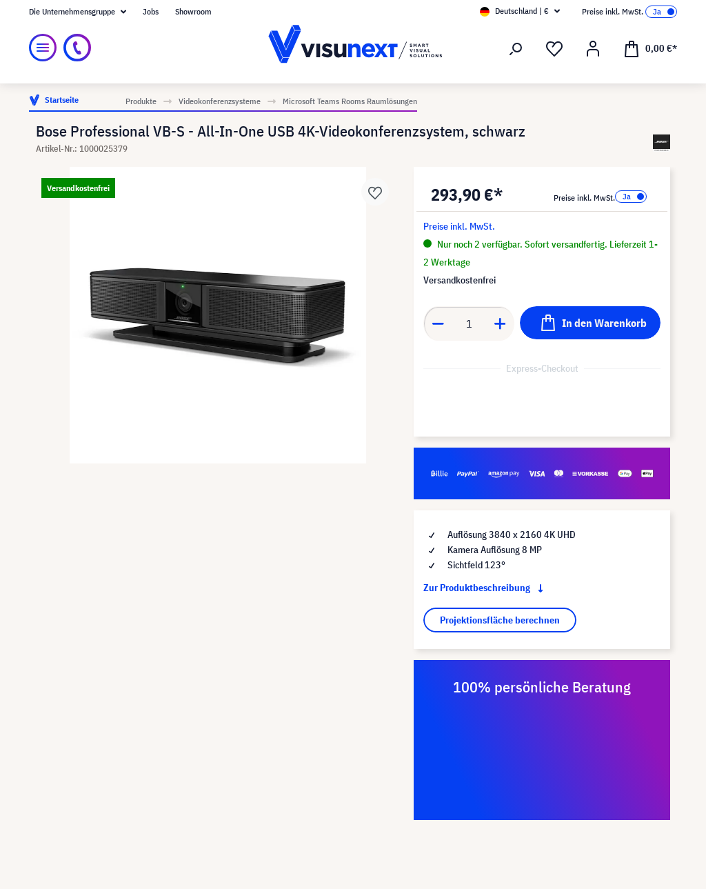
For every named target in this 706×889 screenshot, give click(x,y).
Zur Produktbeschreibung (486, 587)
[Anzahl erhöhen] (500, 323)
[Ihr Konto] (593, 49)
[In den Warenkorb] (590, 322)
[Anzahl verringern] (437, 323)
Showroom (193, 11)
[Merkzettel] (554, 49)
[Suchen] (515, 49)
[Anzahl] (469, 323)
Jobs (151, 11)
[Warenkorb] (650, 47)
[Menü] (43, 47)
